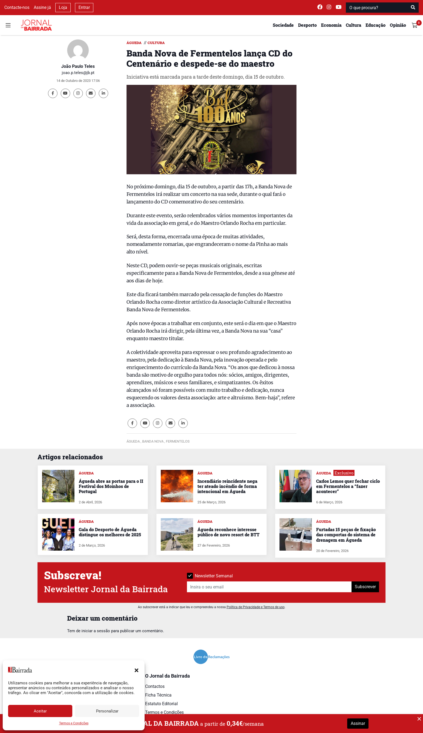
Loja (63, 7)
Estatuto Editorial (161, 703)
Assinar (358, 723)
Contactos (155, 686)
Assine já (42, 7)
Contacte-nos (16, 7)
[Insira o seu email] (269, 586)
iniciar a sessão (95, 630)
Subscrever (365, 586)
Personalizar (107, 711)
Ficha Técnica (158, 695)
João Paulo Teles (78, 66)
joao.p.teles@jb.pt (78, 72)
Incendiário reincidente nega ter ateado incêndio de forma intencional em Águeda (227, 486)
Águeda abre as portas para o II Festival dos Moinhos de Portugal (111, 486)
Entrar (84, 7)
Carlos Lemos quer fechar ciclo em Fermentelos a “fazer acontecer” (348, 486)
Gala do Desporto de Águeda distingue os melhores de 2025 (110, 532)
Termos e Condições (73, 723)
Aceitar (40, 711)
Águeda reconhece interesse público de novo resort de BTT (228, 532)
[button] (136, 669)
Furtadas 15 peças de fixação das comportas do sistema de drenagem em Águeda (346, 535)
